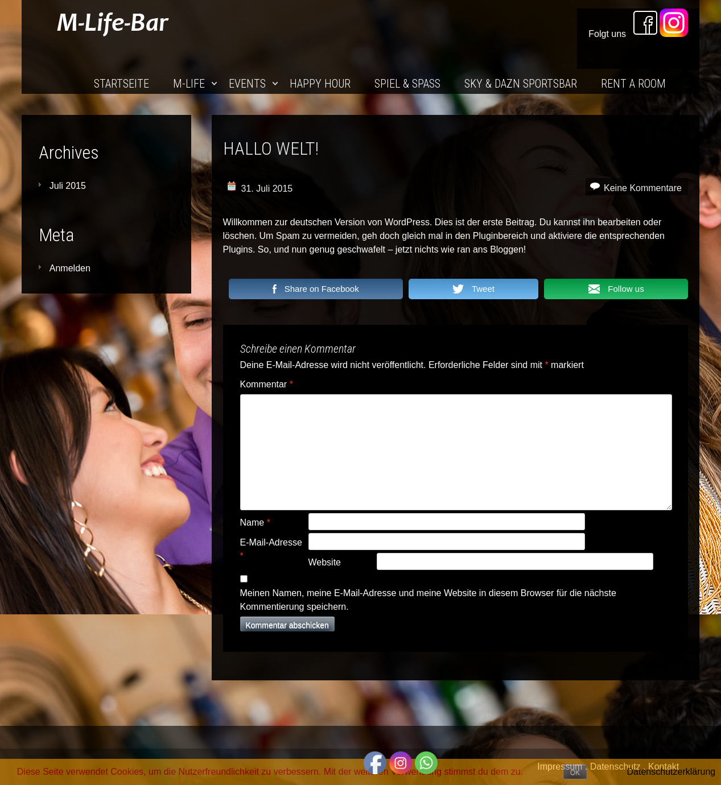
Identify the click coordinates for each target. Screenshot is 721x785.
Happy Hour (320, 83)
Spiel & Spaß (407, 83)
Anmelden (70, 268)
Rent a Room (633, 83)
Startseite (121, 83)
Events (247, 83)
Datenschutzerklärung (671, 771)
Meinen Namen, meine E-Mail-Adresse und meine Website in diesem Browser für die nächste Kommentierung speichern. (428, 600)
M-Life (189, 83)
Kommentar (266, 384)
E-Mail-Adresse (271, 549)
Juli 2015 (68, 186)
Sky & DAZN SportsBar (520, 83)
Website (324, 562)
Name (255, 522)
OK (575, 772)
